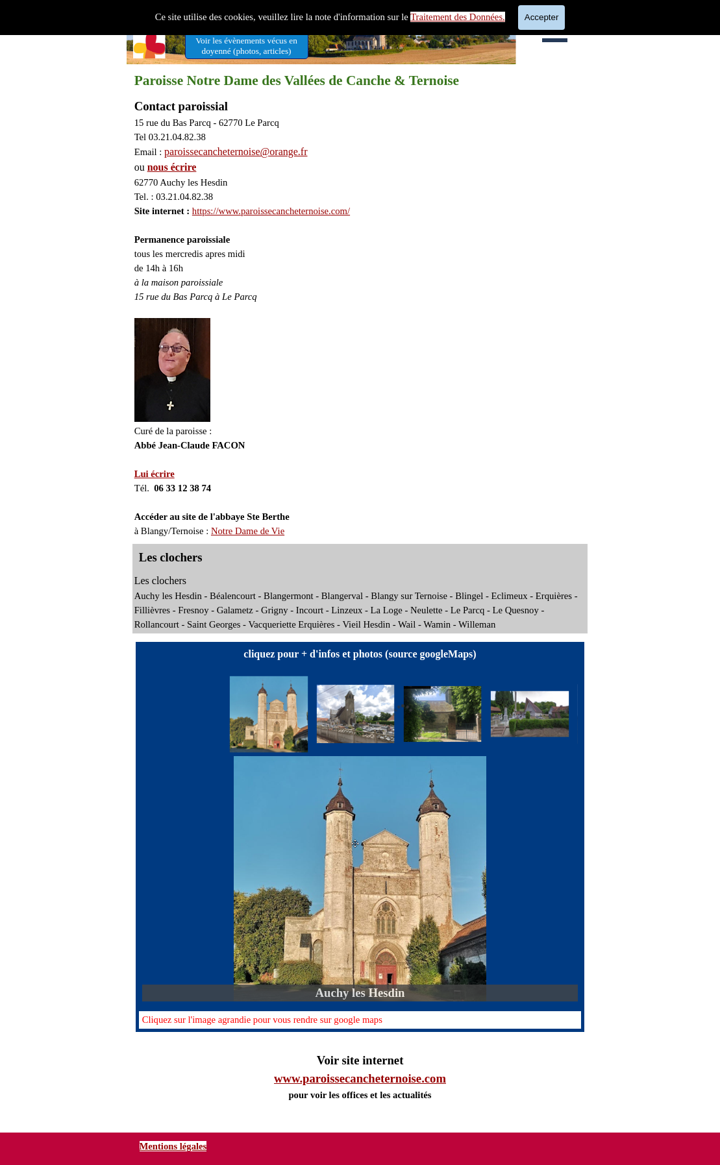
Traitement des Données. (457, 17)
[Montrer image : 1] (268, 714)
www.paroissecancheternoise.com (360, 1078)
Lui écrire (154, 474)
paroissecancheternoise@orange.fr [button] (235, 151)
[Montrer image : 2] (355, 714)
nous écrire (172, 167)
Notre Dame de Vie (247, 531)
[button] (360, 878)
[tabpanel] (360, 317)
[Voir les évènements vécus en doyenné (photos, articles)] (246, 45)
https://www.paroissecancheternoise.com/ (271, 211)
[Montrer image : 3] (442, 714)
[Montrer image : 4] (529, 714)
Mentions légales (173, 1146)
